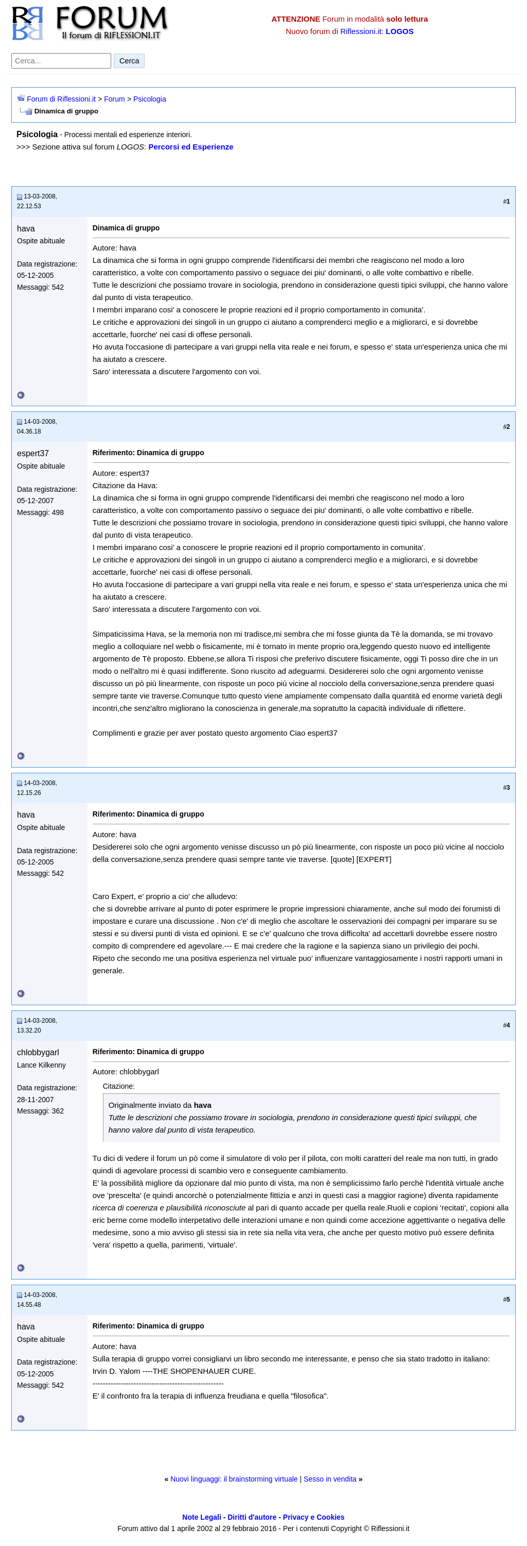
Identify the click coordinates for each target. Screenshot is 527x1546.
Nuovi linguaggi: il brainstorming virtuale (233, 1479)
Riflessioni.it (360, 31)
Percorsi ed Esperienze (190, 146)
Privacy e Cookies (314, 1517)
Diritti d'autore (251, 1517)
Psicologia (149, 99)
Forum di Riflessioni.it (61, 99)
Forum (114, 99)
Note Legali (201, 1517)
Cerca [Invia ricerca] (129, 61)
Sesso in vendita (330, 1479)
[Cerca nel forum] (61, 61)
